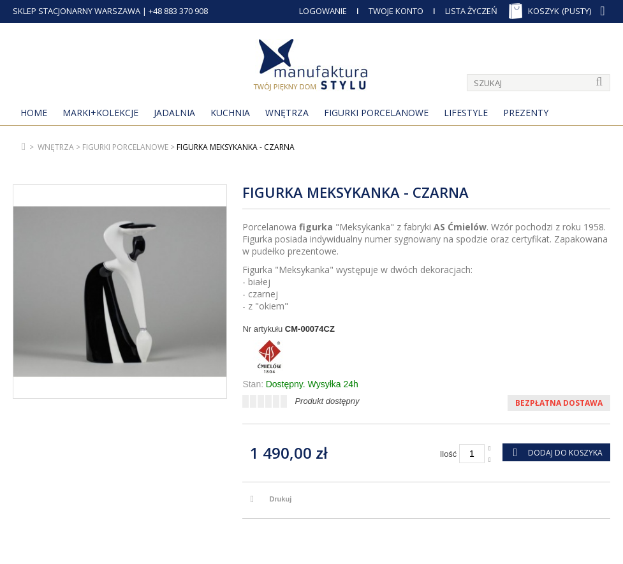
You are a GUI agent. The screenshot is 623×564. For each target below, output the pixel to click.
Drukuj (280, 499)
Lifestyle (466, 113)
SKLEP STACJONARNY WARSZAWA (76, 11)
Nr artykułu (262, 329)
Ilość (448, 454)
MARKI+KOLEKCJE (100, 113)
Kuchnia (230, 113)
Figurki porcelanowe (376, 113)
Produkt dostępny (327, 401)
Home (33, 113)
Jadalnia (174, 113)
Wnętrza (287, 113)
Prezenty (525, 113)
